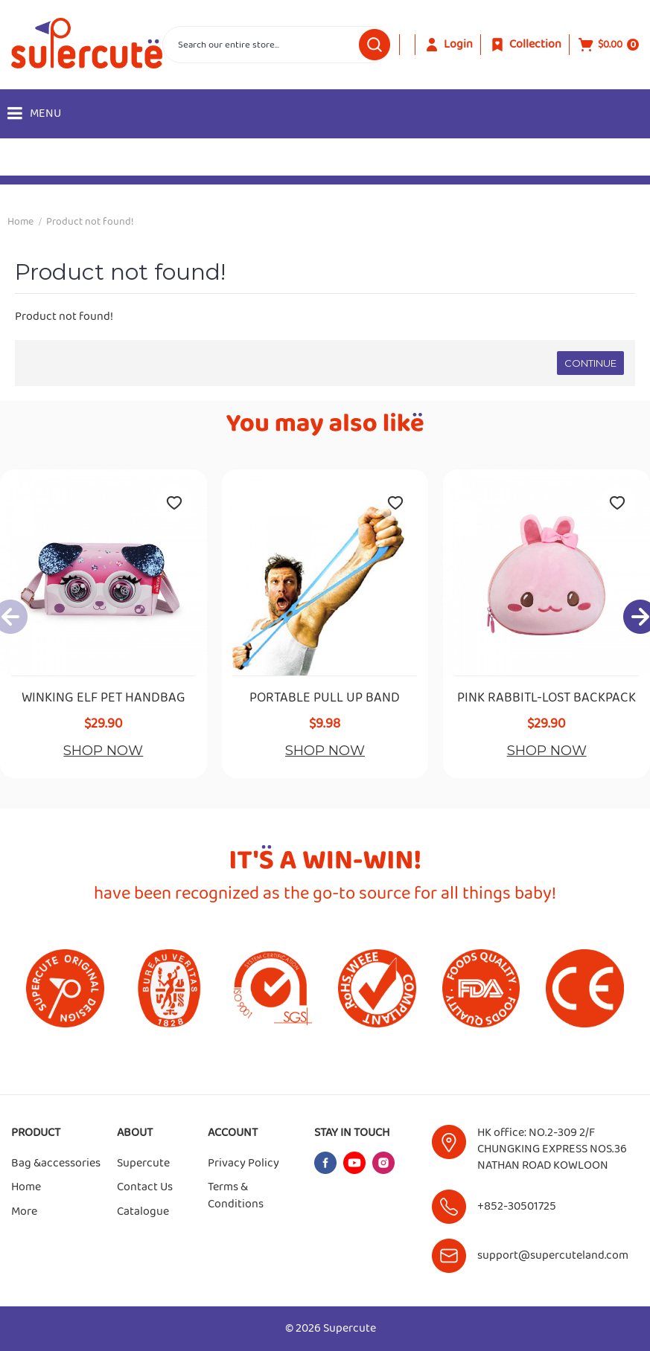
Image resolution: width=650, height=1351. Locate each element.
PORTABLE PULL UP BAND (324, 697)
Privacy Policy (243, 1163)
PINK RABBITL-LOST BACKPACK (546, 697)
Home (20, 222)
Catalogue (143, 1212)
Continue (590, 363)
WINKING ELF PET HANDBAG (103, 697)
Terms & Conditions (236, 1196)
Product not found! (90, 222)
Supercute (143, 1163)
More (24, 1212)
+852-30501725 (516, 1206)
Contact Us (145, 1187)
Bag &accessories (56, 1163)
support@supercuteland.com (552, 1255)
